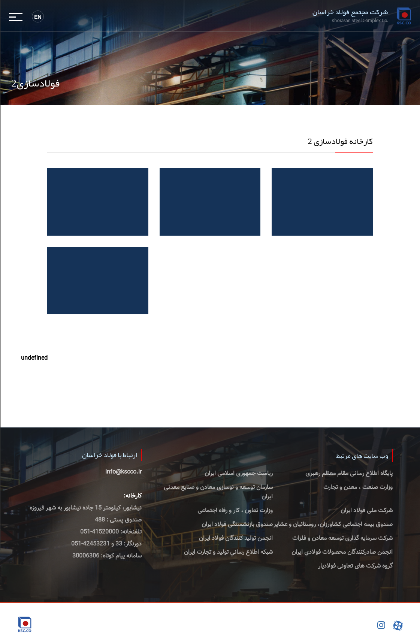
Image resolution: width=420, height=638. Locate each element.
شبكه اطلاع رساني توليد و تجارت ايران (228, 552)
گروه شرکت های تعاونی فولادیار (355, 566)
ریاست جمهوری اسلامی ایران (239, 473)
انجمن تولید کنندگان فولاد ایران (236, 538)
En (37, 17)
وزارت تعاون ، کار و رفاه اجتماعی (235, 510)
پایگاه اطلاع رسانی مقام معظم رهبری (349, 473)
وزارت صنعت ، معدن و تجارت (358, 487)
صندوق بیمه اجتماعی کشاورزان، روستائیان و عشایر (333, 524)
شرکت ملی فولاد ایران (367, 510)
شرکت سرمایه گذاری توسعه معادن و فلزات (342, 538)
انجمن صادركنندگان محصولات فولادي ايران (342, 552)
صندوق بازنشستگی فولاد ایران (237, 524)
